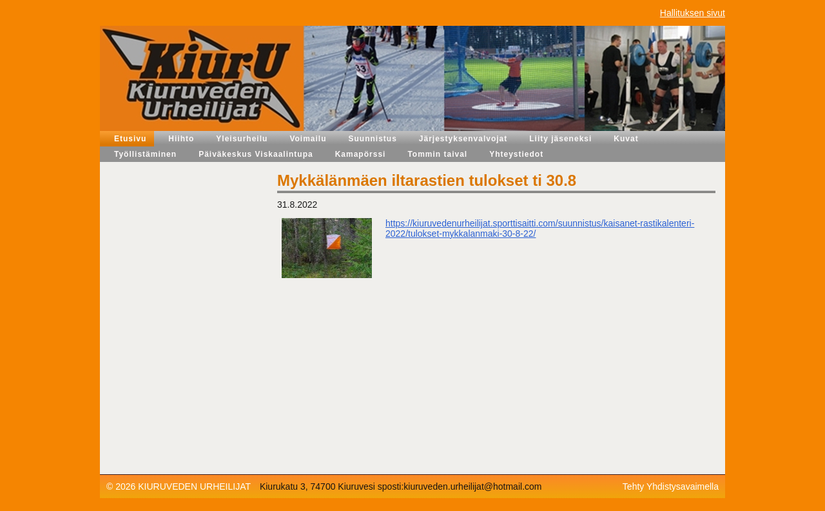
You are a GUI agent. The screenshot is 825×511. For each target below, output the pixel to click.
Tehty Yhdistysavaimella (671, 486)
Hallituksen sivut (692, 13)
